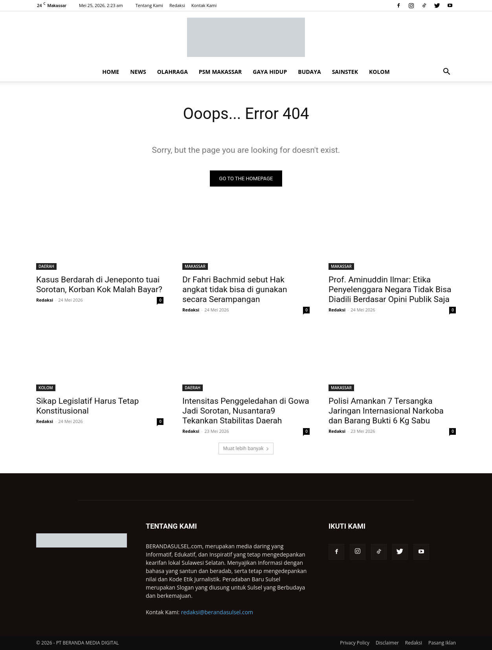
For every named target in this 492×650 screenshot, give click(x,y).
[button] (446, 72)
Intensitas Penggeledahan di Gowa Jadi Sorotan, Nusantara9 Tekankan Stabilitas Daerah (245, 410)
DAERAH (46, 266)
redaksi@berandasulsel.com (217, 612)
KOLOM (379, 71)
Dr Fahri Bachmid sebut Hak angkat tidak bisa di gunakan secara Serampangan (234, 289)
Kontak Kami (204, 5)
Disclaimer (387, 642)
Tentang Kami (149, 5)
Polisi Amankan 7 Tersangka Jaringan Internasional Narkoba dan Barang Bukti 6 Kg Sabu (386, 410)
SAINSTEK (345, 71)
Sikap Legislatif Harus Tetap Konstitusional (87, 406)
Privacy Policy (354, 642)
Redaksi (177, 5)
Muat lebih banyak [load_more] (246, 448)
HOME (110, 71)
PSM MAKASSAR (220, 71)
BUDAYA (309, 71)
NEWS (138, 71)
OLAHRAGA (172, 71)
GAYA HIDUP (270, 71)
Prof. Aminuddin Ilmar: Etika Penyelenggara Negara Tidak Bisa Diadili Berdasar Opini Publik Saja (390, 289)
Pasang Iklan (442, 642)
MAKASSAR (195, 266)
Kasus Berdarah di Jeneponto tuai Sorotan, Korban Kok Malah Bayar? (99, 284)
